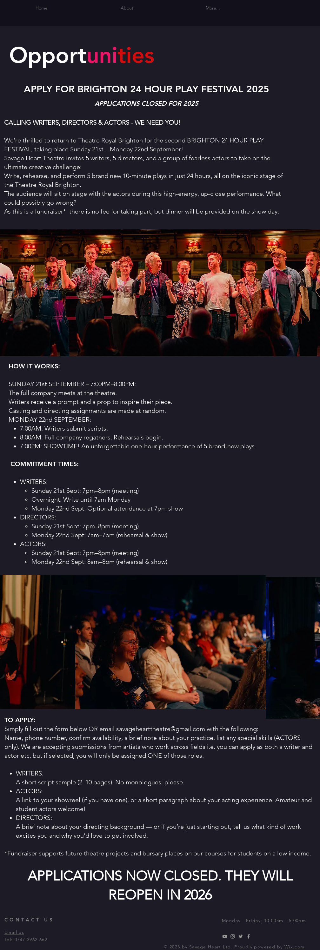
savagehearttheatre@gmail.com (160, 729)
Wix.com (294, 947)
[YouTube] (225, 936)
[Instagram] (233, 936)
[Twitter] (240, 936)
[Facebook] (248, 936)
